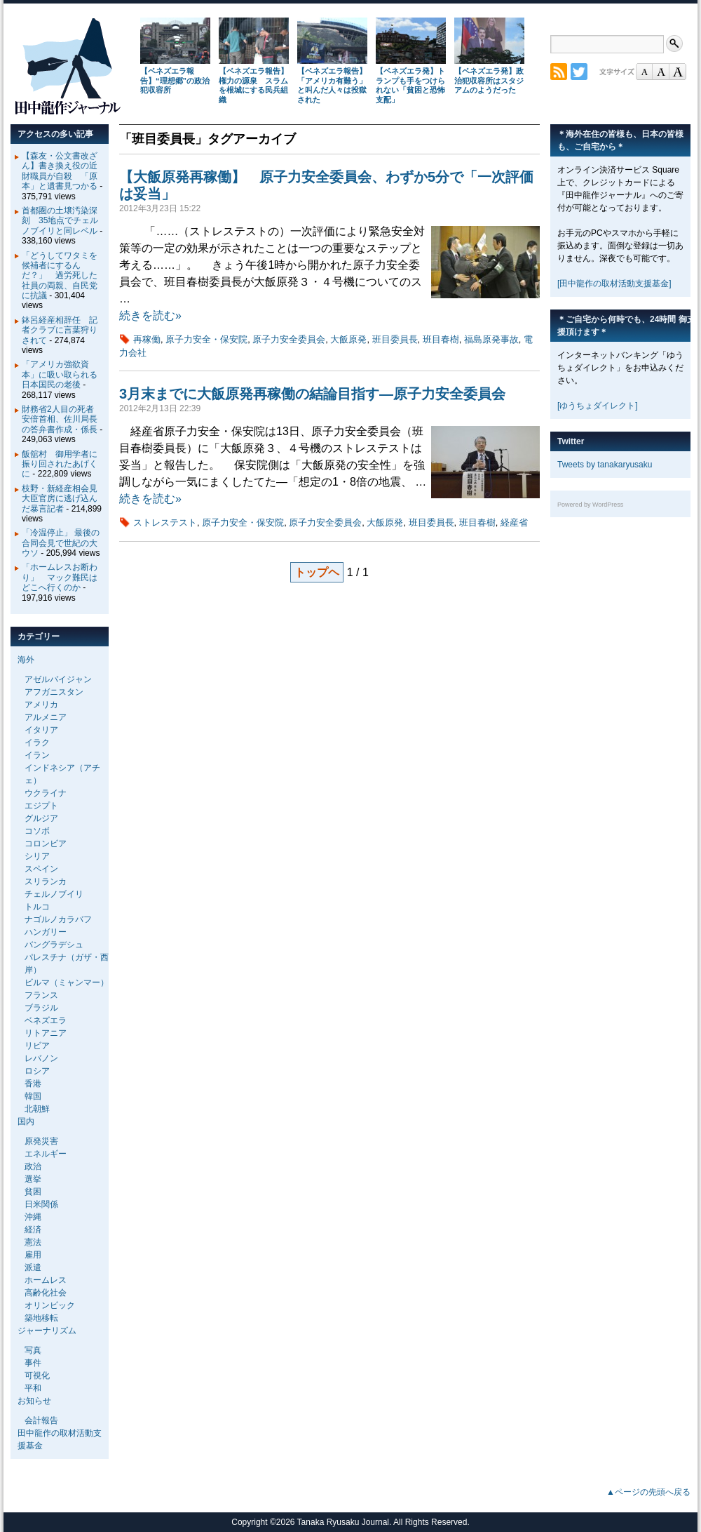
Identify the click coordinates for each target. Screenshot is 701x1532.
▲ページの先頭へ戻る (648, 1492)
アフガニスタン (54, 692)
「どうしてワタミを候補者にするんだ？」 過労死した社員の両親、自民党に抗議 (59, 276)
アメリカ (41, 705)
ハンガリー (46, 932)
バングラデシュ (54, 945)
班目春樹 (441, 339)
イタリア (41, 730)
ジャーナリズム (47, 1330)
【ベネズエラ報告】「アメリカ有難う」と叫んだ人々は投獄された (332, 85)
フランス (41, 995)
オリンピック (50, 1305)
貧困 (33, 1192)
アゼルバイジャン (58, 679)
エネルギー (46, 1154)
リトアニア (46, 1033)
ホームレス (46, 1280)
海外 (26, 660)
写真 (33, 1350)
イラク (37, 742)
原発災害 (41, 1141)
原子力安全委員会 (288, 339)
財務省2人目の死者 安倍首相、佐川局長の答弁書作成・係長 (62, 419)
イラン (37, 755)
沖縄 (33, 1217)
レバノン (41, 1058)
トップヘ (316, 572)
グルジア (41, 818)
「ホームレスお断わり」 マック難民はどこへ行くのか (59, 577)
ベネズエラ (46, 1020)
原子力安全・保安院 (206, 339)
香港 (33, 1083)
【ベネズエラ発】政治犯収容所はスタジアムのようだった (489, 81)
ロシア (37, 1071)
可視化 (37, 1375)
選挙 (33, 1179)
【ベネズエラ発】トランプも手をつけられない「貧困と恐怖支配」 (410, 85)
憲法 (33, 1242)
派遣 (33, 1267)
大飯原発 (348, 339)
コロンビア (46, 843)
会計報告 (41, 1420)
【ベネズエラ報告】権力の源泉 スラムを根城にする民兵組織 (253, 85)
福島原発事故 (491, 339)
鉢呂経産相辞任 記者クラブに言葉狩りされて (59, 330)
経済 (33, 1229)
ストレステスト (165, 522)
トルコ (37, 907)
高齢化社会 (46, 1293)
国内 (26, 1121)
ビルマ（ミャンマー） (67, 982)
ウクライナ (46, 793)
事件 (33, 1363)
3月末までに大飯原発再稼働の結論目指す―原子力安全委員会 (312, 393)
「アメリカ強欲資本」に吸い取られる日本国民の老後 (59, 374)
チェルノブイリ (54, 894)
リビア (37, 1046)
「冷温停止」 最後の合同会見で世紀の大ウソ (61, 543)
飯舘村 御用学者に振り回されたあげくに (59, 464)
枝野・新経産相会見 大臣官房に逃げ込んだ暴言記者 (64, 499)
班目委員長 (395, 339)
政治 (33, 1166)
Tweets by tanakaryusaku (604, 464)
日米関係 (41, 1204)
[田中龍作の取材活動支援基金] (614, 283)
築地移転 (41, 1318)
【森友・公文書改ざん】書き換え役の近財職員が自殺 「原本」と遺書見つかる (59, 171)
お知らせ (34, 1401)
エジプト (41, 806)
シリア (37, 856)
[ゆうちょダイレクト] (597, 406)
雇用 (33, 1255)
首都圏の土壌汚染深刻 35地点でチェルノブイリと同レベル (60, 221)
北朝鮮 (37, 1109)
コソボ (37, 831)
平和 (33, 1388)
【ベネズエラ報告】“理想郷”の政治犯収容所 (175, 81)
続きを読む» (150, 315)
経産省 (514, 522)
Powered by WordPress (590, 504)
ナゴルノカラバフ (58, 919)
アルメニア (46, 717)
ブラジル (41, 1008)
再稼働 (147, 339)
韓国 (33, 1096)
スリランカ (46, 881)
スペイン (41, 869)
